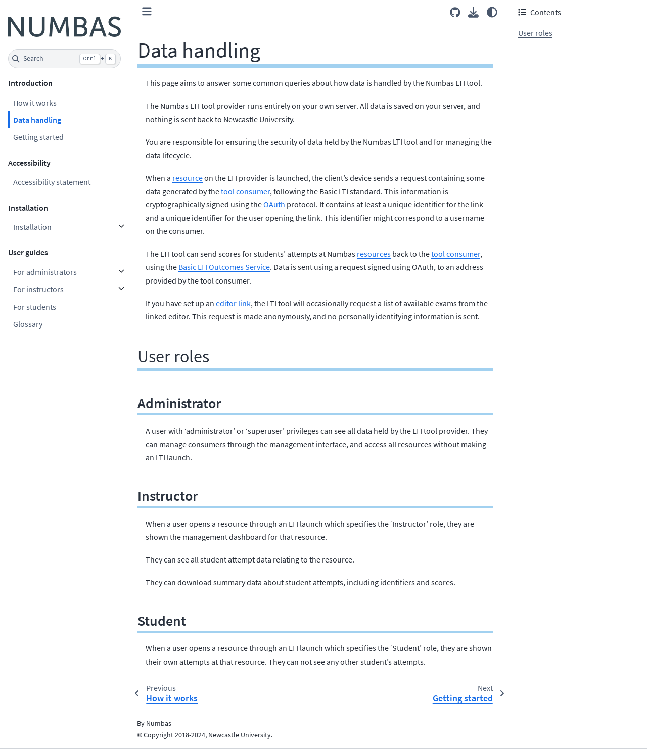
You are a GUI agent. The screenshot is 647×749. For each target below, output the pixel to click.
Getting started (38, 137)
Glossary (27, 324)
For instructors (38, 289)
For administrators (45, 272)
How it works (35, 103)
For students (34, 307)
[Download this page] (473, 12)
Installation (32, 227)
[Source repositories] (455, 12)
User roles (535, 33)
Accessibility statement (51, 182)
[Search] (64, 58)
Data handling (37, 120)
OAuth (274, 204)
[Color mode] (492, 12)
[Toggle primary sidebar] (146, 12)
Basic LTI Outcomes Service (224, 267)
